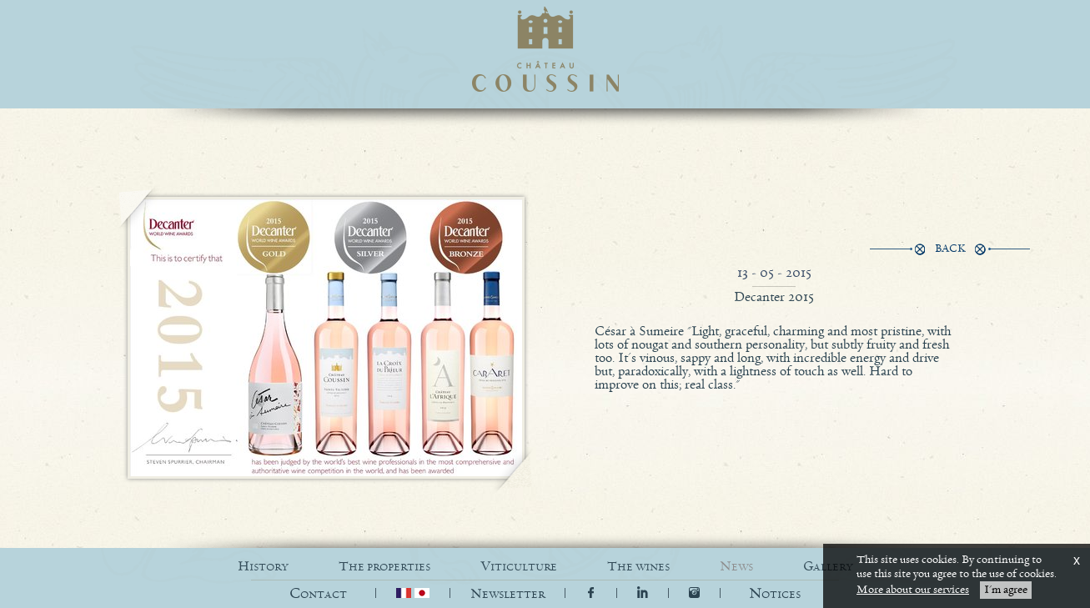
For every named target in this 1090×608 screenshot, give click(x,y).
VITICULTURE (518, 566)
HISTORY (263, 566)
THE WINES (638, 566)
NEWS (736, 566)
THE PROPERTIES (384, 566)
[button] (775, 594)
